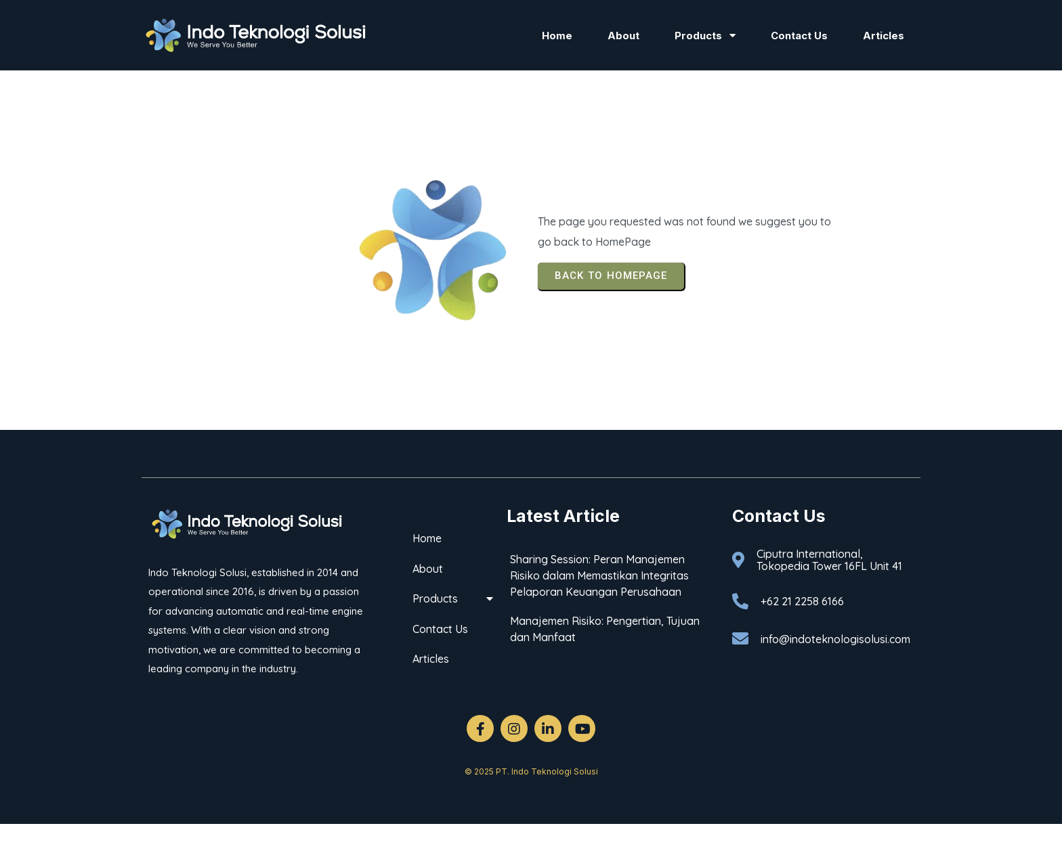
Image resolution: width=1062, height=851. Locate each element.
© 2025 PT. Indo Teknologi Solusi (531, 771)
